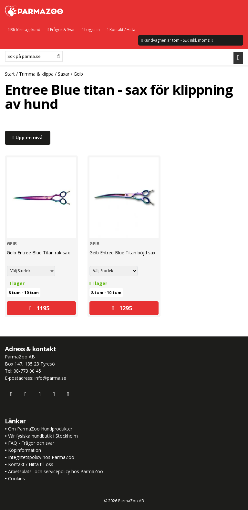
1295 (122, 308)
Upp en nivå (28, 137)
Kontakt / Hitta (121, 29)
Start (10, 74)
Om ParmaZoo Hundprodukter (40, 429)
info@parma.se (50, 378)
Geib (78, 74)
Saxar (63, 74)
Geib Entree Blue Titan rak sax (38, 253)
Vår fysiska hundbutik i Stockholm (43, 436)
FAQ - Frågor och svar (31, 443)
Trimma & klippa (36, 74)
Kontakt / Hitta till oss (30, 464)
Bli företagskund (24, 29)
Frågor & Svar (61, 29)
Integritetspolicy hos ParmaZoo (41, 457)
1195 (39, 308)
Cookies (16, 478)
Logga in (91, 29)
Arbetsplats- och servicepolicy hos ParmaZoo (55, 471)
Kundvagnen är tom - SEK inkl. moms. (177, 40)
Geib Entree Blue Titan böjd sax (122, 253)
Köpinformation (24, 450)
